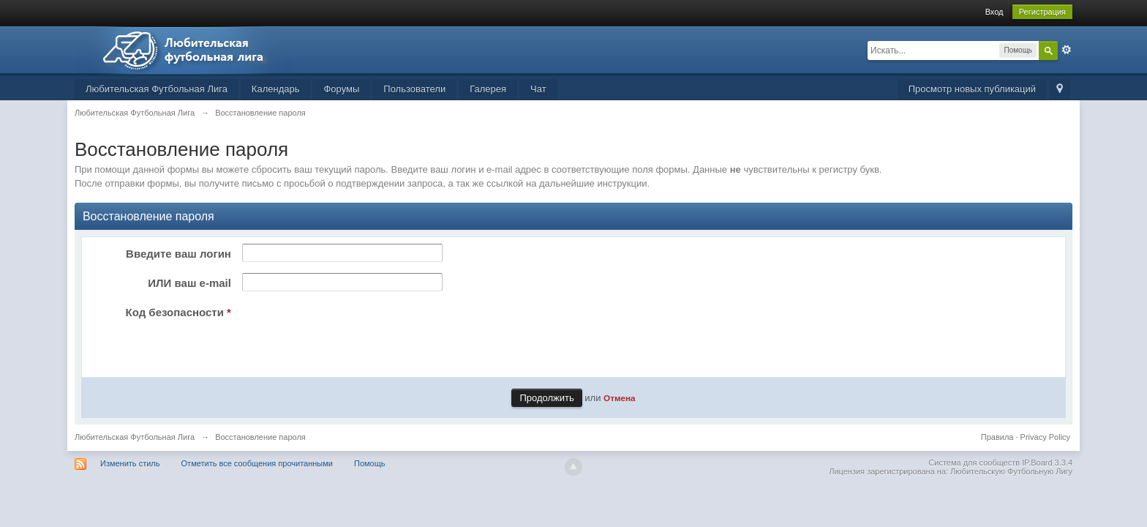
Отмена (619, 398)
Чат (538, 88)
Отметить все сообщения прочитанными (257, 463)
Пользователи (414, 88)
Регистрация (1042, 11)
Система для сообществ (974, 462)
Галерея (488, 88)
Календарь (276, 88)
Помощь (370, 463)
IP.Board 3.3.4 (1047, 462)
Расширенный (1066, 50)
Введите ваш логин (178, 253)
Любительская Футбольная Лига (156, 88)
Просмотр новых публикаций (972, 88)
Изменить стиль (130, 463)
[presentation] (348, 330)
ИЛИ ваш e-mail (189, 283)
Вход (994, 11)
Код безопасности (178, 312)
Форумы (341, 88)
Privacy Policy (1045, 437)
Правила (997, 437)
